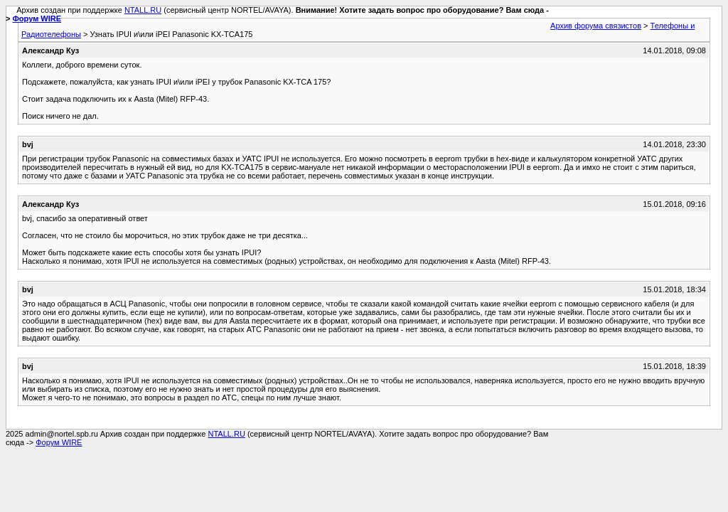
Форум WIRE (36, 18)
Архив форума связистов (595, 25)
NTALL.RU (142, 10)
